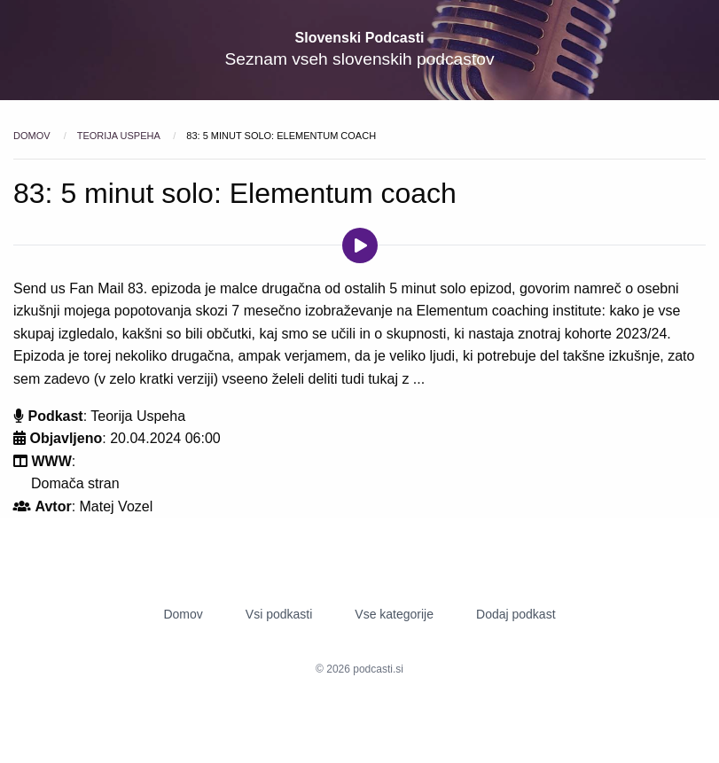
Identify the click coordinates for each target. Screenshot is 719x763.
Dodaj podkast (516, 614)
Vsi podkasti (279, 614)
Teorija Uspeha (120, 135)
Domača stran (75, 483)
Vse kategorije (394, 614)
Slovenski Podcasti (360, 37)
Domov (33, 135)
